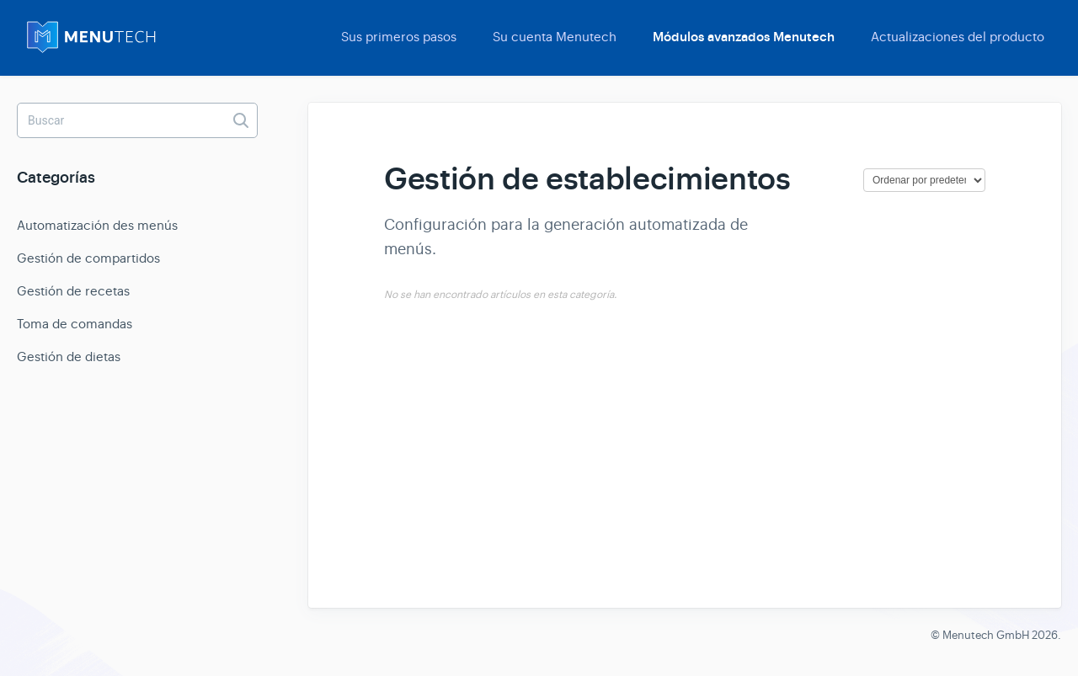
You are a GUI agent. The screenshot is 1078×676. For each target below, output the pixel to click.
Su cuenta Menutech (554, 37)
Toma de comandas (74, 324)
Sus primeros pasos (398, 37)
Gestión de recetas (73, 291)
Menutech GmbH (985, 635)
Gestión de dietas (68, 357)
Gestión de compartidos (88, 258)
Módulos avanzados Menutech (744, 37)
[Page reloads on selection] (924, 180)
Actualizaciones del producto (957, 37)
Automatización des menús (97, 225)
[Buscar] (137, 120)
